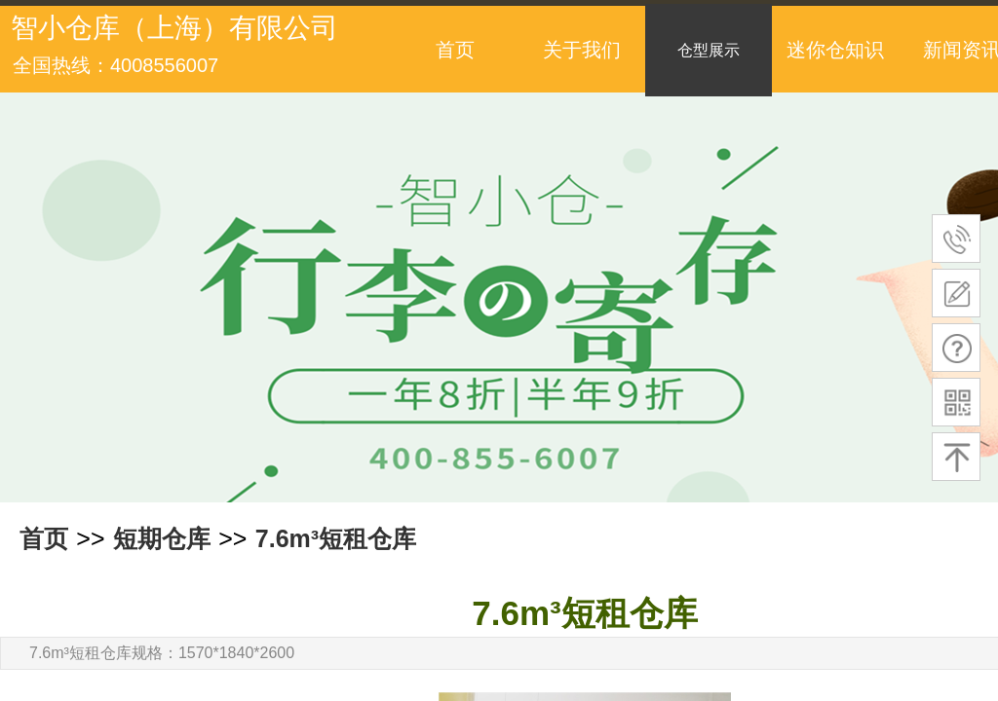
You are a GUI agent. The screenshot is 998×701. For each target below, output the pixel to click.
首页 (43, 538)
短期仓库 (162, 538)
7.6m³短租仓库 (335, 538)
